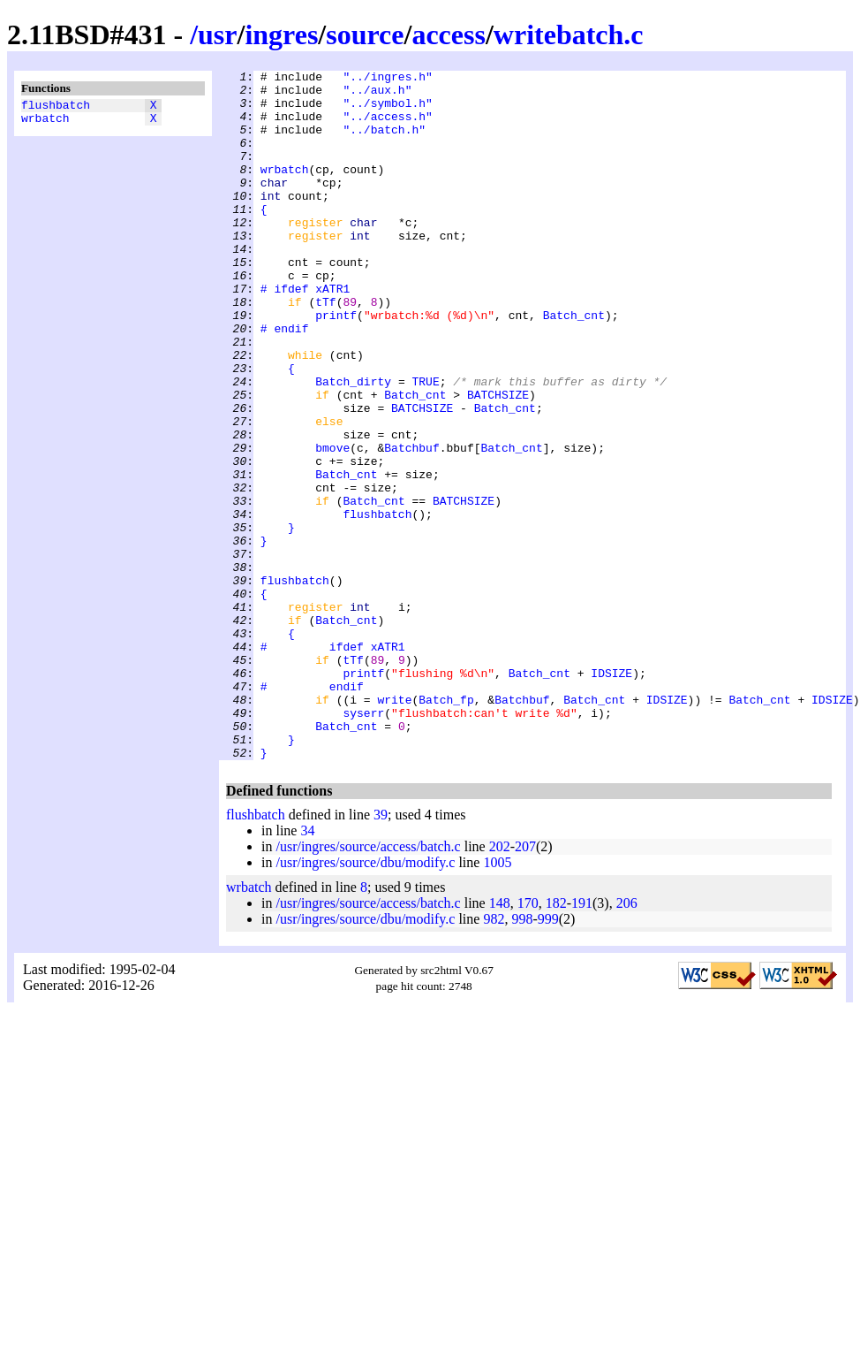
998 (521, 1056)
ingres (281, 34)
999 (548, 1056)
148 (499, 1040)
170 (528, 1040)
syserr (363, 842)
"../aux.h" (377, 95)
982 (493, 1056)
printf (336, 365)
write (394, 826)
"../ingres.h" (387, 79)
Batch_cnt (574, 365)
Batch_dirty (353, 445)
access (448, 34)
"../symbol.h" (387, 110)
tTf (325, 349)
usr (217, 34)
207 (525, 984)
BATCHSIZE (498, 460)
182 (556, 1040)
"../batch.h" (384, 142)
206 (626, 1040)
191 (581, 1040)
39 (380, 952)
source (365, 34)
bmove (332, 524)
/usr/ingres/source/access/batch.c (367, 984)
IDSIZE (611, 795)
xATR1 (332, 333)
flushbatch (55, 107)
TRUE (425, 445)
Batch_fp (446, 826)
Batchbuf (411, 524)
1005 (497, 1000)
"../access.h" (387, 126)
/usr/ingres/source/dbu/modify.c (365, 1000)
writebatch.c (569, 34)
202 (499, 984)
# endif (284, 381)
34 (307, 968)
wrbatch (45, 123)
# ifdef (284, 333)
